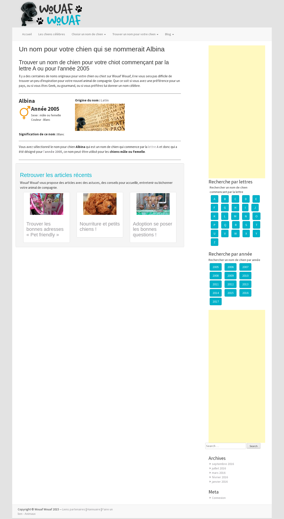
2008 (216, 276)
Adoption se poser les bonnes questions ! (152, 229)
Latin (105, 100)
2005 (216, 267)
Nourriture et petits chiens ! (100, 226)
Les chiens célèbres (51, 34)
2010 (245, 276)
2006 (230, 267)
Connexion (219, 498)
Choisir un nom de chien (89, 34)
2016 (245, 293)
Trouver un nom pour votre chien (135, 34)
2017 (216, 301)
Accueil (27, 34)
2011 (216, 284)
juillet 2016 (219, 468)
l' (52, 152)
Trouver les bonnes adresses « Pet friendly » (45, 229)
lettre (153, 147)
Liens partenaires (73, 509)
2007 (245, 267)
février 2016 (220, 477)
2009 (230, 276)
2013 (245, 284)
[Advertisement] (237, 111)
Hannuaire (93, 509)
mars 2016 (218, 473)
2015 (230, 293)
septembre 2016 (223, 464)
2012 (230, 284)
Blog (169, 34)
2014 (216, 293)
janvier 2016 (220, 482)
